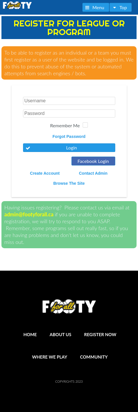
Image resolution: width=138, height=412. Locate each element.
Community (94, 356)
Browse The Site (69, 183)
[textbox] (69, 101)
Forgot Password (68, 136)
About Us (60, 334)
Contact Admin (93, 173)
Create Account (45, 173)
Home (30, 334)
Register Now (100, 334)
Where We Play (49, 356)
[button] (95, 7)
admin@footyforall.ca (29, 214)
